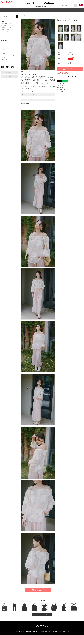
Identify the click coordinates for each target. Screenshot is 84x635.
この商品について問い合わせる (63, 83)
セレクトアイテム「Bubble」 (8, 25)
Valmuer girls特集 (5, 31)
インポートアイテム (6, 33)
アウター (4, 57)
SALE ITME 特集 (5, 29)
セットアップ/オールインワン (8, 55)
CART (65, 9)
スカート (4, 51)
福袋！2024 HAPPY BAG (7, 23)
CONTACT (52, 629)
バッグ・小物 (5, 59)
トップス (26, 15)
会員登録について (9, 72)
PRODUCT (32, 629)
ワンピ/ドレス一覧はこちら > (42, 614)
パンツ (3, 53)
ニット (3, 46)
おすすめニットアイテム (7, 27)
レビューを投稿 (60, 91)
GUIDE (48, 9)
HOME (19, 9)
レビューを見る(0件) (61, 89)
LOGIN (57, 9)
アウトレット (5, 35)
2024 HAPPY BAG (6, 42)
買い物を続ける (60, 87)
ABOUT (9, 76)
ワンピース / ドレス (6, 44)
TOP (22, 15)
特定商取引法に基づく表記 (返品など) (63, 73)
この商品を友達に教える (62, 85)
